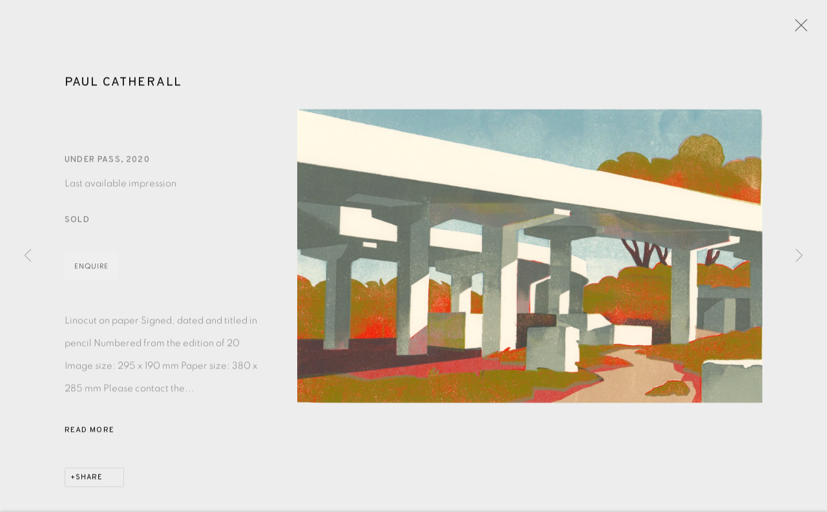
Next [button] (799, 256)
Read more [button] (89, 432)
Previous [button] (28, 256)
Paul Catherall (123, 84)
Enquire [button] (91, 268)
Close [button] (798, 29)
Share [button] (89, 479)
